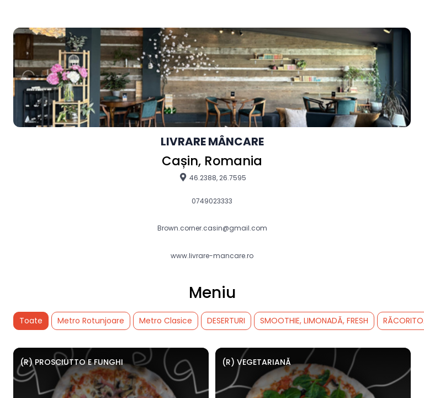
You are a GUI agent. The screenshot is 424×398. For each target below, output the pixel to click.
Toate (31, 320)
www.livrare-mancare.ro (212, 256)
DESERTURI (226, 320)
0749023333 (212, 201)
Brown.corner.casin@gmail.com (212, 228)
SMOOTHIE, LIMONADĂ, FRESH (314, 320)
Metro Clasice (165, 320)
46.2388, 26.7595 (212, 177)
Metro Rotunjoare (90, 320)
